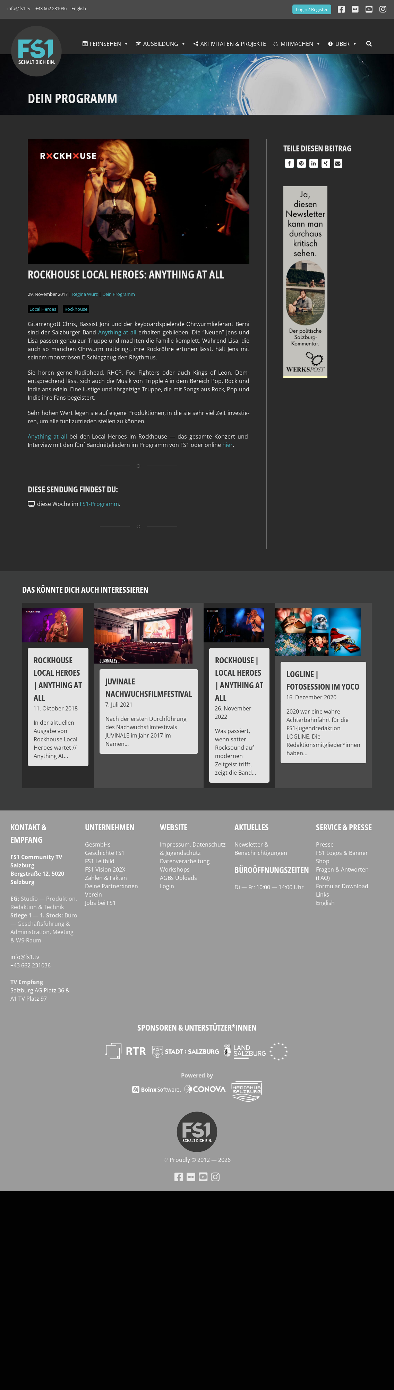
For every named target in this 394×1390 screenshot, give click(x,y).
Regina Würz (85, 294)
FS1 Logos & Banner (342, 853)
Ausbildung (160, 44)
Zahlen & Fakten (106, 878)
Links (322, 894)
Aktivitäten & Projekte (233, 44)
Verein (93, 894)
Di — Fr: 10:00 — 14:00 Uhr (269, 887)
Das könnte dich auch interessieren (85, 589)
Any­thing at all (117, 332)
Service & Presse (344, 827)
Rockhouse (76, 309)
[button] (289, 163)
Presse (325, 844)
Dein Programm (118, 294)
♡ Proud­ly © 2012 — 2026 (197, 1160)
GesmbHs (98, 844)
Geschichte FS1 (105, 853)
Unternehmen (110, 827)
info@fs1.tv (19, 8)
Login (167, 886)
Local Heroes (42, 309)
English (78, 8)
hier (227, 445)
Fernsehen (105, 44)
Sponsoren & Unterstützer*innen (197, 1027)
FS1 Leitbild (99, 861)
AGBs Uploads (178, 878)
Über (342, 44)
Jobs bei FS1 (100, 903)
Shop (322, 861)
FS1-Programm (99, 504)
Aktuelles (251, 827)
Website (173, 827)
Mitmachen (297, 44)
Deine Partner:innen (111, 886)
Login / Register (312, 9)
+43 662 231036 (51, 8)
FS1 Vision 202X (105, 869)
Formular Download (342, 886)
